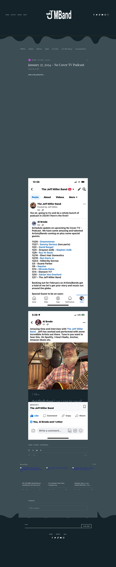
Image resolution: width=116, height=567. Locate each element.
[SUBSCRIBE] (86, 526)
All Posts (22, 49)
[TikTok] (100, 15)
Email (26, 524)
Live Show (55, 49)
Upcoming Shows (80, 49)
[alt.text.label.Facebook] (94, 15)
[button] (108, 15)
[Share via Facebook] (29, 450)
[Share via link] (41, 450)
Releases (39, 49)
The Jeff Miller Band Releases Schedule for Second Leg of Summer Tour (31, 484)
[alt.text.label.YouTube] (102, 15)
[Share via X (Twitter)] (33, 450)
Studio (47, 49)
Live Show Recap (67, 49)
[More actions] (87, 60)
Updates (31, 49)
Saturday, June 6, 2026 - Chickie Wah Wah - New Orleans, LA (82, 484)
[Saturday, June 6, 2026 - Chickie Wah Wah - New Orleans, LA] (84, 473)
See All (94, 464)
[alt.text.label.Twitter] (97, 15)
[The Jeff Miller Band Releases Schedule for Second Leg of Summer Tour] (32, 473)
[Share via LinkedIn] (37, 450)
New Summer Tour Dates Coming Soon (56, 484)
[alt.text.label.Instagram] (105, 15)
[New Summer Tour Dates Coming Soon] (58, 473)
